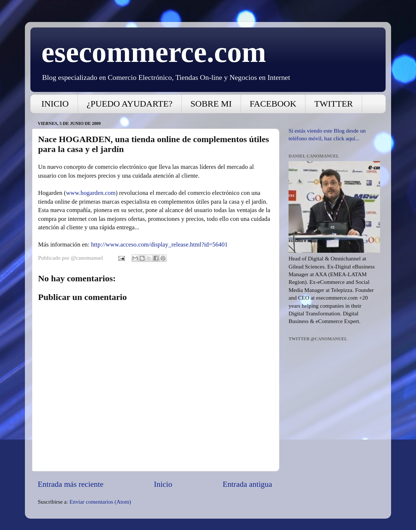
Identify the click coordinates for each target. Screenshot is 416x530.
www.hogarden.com (90, 192)
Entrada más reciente (70, 484)
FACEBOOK (273, 103)
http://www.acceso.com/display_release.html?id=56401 (159, 244)
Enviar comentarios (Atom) (100, 502)
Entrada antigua (247, 484)
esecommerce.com (153, 52)
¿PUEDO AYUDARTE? (129, 103)
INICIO (55, 103)
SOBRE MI (211, 103)
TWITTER (333, 103)
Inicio (163, 484)
